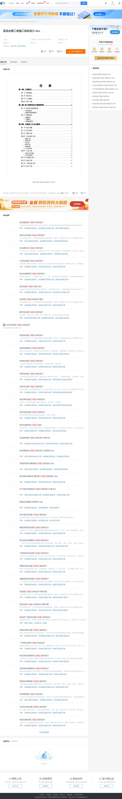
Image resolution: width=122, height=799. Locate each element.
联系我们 (48, 794)
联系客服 (76, 786)
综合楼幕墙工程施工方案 (46, 279)
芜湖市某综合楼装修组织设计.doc (37, 463)
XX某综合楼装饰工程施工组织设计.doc (104, 85)
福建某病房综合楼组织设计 (34, 579)
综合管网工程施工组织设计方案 (34, 443)
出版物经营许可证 (82, 797)
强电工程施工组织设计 (62, 635)
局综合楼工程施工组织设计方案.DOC (104, 107)
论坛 (22, 3)
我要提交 (46, 786)
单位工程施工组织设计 (31, 241)
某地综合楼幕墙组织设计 (33, 681)
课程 (27, 2)
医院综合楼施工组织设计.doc (31, 502)
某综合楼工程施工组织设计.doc (29, 21)
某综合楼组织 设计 (31, 286)
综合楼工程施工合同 (44, 266)
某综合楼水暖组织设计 (32, 720)
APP (47, 3)
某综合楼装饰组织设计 (32, 348)
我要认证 (107, 786)
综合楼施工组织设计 (30, 228)
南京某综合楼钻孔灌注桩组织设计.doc (39, 476)
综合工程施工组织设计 (62, 318)
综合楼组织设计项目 (31, 299)
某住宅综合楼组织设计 (32, 412)
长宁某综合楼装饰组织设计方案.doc (38, 489)
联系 (62, 193)
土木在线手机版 (78, 794)
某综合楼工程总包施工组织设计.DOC (104, 103)
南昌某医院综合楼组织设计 (34, 527)
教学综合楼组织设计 (31, 312)
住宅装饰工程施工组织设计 (61, 354)
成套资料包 (40, 2)
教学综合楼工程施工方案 (32, 318)
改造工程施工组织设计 (62, 228)
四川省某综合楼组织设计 (33, 515)
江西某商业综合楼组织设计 (34, 553)
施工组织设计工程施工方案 (61, 292)
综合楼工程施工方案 (58, 266)
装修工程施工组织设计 (31, 469)
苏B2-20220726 (72, 797)
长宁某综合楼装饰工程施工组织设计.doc (105, 89)
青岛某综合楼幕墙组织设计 (34, 540)
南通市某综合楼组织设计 (33, 566)
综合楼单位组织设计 (31, 248)
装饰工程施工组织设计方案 (32, 456)
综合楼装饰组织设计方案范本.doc (37, 451)
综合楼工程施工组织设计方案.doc (103, 92)
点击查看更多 (44, 732)
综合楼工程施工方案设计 (60, 597)
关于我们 (41, 794)
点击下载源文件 (77, 51)
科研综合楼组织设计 (31, 374)
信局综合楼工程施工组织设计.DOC (103, 78)
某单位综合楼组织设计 (32, 235)
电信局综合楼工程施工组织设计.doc (103, 81)
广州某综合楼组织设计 (32, 643)
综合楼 (44, 623)
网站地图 (69, 794)
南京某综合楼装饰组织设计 (34, 656)
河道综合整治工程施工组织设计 (62, 379)
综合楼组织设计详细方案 (33, 592)
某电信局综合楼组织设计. (33, 630)
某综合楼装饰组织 (30, 425)
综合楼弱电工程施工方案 (46, 635)
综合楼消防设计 (43, 507)
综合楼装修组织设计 (31, 694)
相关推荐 (6, 215)
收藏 (75, 193)
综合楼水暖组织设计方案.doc (35, 438)
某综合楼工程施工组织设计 (101, 96)
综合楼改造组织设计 (31, 222)
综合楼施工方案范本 (63, 456)
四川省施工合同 (43, 520)
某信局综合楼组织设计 (32, 399)
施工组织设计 (16, 21)
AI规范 (33, 3)
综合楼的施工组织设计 (61, 241)
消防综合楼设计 (55, 507)
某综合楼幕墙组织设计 (32, 274)
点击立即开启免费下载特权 (105, 58)
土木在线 (11, 3)
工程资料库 (3, 21)
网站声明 (55, 794)
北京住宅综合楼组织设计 (33, 707)
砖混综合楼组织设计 (31, 335)
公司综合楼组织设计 (31, 261)
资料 (17, 3)
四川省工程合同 (55, 520)
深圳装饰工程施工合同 (45, 674)
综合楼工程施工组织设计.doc (101, 74)
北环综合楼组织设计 (16, 325)
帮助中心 (62, 794)
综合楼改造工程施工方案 (46, 228)
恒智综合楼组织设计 (31, 361)
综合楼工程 (37, 623)
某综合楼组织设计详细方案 (34, 604)
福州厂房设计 (28, 623)
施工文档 (9, 21)
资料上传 (15, 786)
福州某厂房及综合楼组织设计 (35, 617)
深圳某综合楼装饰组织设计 (34, 668)
